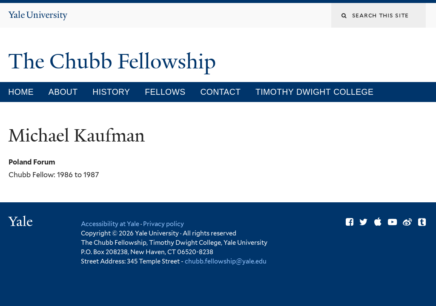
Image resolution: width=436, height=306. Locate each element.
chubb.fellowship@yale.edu (226, 261)
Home (21, 91)
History (111, 91)
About (63, 91)
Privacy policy (163, 223)
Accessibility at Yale (110, 223)
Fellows (165, 91)
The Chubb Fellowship (114, 61)
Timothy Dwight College (314, 91)
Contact (220, 91)
